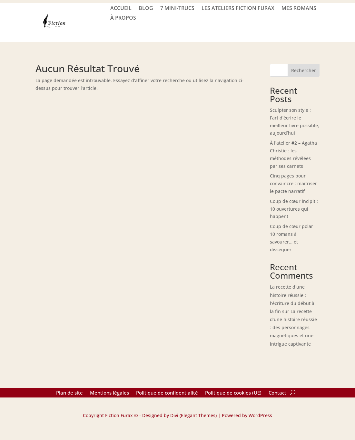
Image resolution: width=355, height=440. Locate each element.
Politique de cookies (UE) (233, 393)
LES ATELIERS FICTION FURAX (238, 9)
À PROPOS (123, 18)
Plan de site (69, 393)
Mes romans (298, 9)
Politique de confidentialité (167, 393)
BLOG (146, 9)
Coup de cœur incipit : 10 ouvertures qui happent (294, 209)
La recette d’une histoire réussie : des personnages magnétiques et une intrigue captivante (293, 327)
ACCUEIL (121, 9)
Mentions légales (109, 393)
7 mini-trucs (177, 9)
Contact (277, 393)
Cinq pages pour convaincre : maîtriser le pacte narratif (293, 183)
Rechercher (303, 70)
